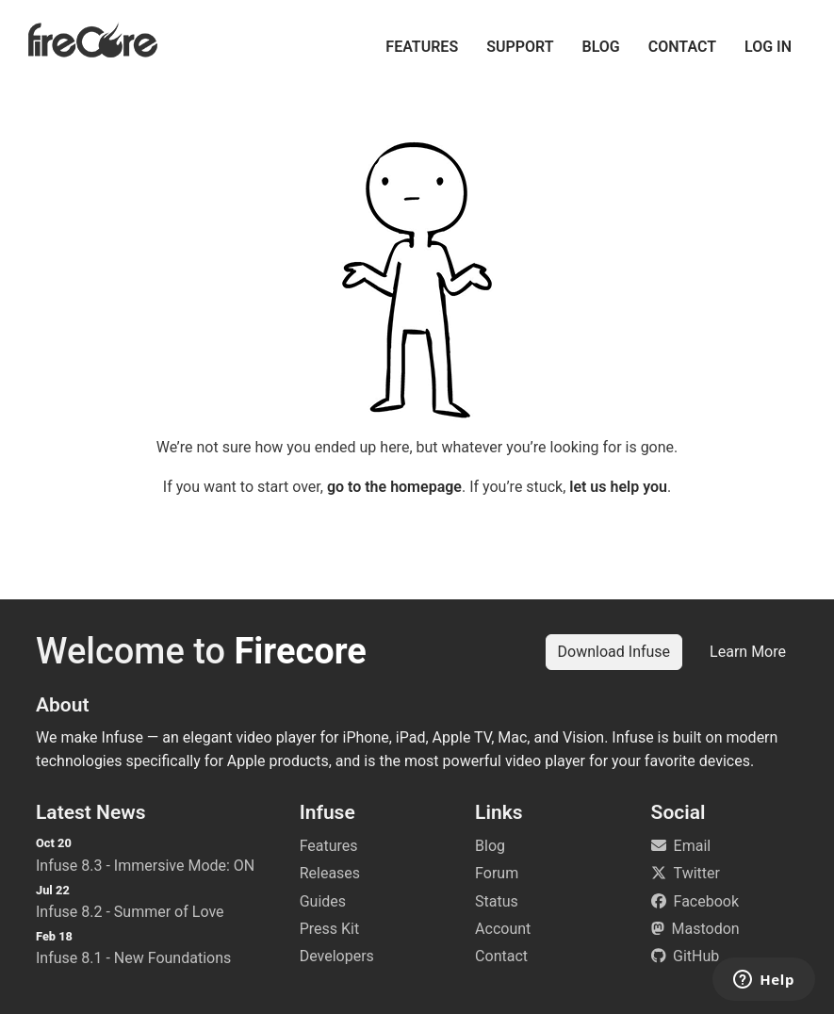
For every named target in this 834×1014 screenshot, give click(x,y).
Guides (323, 901)
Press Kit (330, 929)
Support (519, 47)
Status (496, 901)
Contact (682, 47)
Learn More (748, 652)
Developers (337, 956)
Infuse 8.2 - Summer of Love (130, 912)
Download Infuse (614, 652)
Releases (330, 873)
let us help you (618, 487)
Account (503, 929)
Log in (768, 47)
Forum (496, 873)
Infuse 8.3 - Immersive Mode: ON (145, 866)
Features (421, 47)
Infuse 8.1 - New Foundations (133, 958)
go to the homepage (394, 487)
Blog (601, 47)
